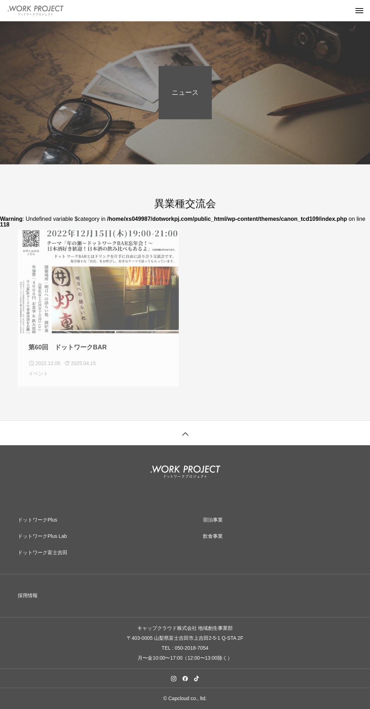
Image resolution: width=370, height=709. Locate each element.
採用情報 (28, 595)
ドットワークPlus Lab (42, 536)
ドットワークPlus (37, 520)
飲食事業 (213, 536)
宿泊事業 (213, 520)
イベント (38, 377)
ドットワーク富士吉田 (42, 552)
